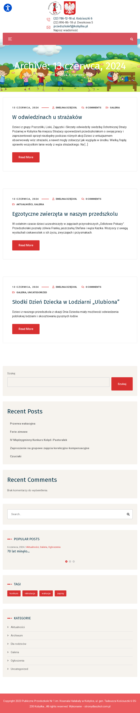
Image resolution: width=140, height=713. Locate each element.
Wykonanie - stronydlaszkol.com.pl (89, 705)
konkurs (14, 592)
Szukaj (11, 372)
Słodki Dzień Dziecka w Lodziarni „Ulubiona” (67, 301)
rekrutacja (30, 592)
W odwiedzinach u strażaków (48, 117)
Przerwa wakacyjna (22, 423)
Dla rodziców (18, 643)
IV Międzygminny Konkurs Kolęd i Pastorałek (38, 439)
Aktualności (24, 204)
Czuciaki (15, 455)
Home (51, 74)
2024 (63, 74)
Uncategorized (37, 291)
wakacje (46, 592)
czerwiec (78, 74)
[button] (66, 561)
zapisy (60, 592)
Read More (26, 157)
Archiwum (17, 634)
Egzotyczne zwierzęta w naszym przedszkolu (67, 213)
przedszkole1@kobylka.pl (73, 22)
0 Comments (93, 107)
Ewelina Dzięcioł (66, 107)
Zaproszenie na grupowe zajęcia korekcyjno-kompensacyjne (49, 447)
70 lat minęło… (18, 551)
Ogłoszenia (54, 546)
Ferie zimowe (19, 431)
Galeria (115, 107)
